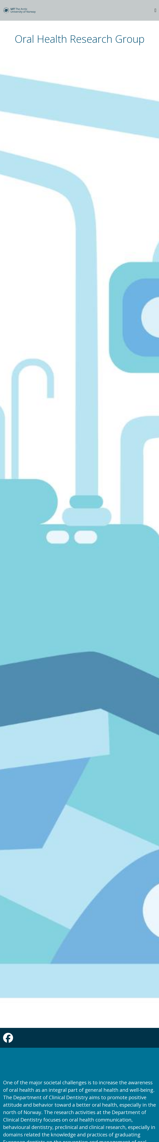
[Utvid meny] (155, 10)
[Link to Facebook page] (8, 1040)
